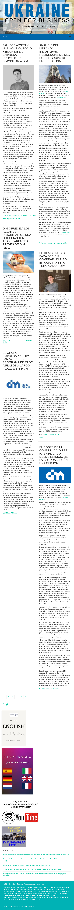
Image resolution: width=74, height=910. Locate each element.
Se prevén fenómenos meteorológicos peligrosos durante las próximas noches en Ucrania (32, 869)
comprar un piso (44, 297)
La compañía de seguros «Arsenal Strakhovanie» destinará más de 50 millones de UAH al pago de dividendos (34, 875)
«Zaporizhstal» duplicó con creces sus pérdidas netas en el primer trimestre (27, 865)
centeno (49, 243)
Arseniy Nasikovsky (10, 218)
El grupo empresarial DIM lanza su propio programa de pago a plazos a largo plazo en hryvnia (18, 360)
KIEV (65, 243)
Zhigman (56, 688)
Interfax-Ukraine (28, 907)
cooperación (21, 341)
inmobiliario (59, 243)
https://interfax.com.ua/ (52, 434)
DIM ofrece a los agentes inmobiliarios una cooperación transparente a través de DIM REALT (17, 238)
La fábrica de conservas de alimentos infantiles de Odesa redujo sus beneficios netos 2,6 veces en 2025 (36, 854)
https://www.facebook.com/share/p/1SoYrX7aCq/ (19, 215)
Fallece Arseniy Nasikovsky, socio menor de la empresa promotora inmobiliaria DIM (17, 53)
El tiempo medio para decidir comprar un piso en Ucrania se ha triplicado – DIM (53, 259)
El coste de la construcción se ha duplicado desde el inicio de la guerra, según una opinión (53, 455)
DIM (18, 218)
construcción (45, 688)
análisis (43, 243)
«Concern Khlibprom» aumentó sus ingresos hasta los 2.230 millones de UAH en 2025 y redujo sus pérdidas (34, 860)
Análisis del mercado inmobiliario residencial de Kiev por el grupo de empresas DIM (55, 53)
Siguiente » (28, 697)
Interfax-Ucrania (61, 97)
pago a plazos (12, 513)
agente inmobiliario (10, 341)
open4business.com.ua (12, 907)
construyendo (65, 233)
